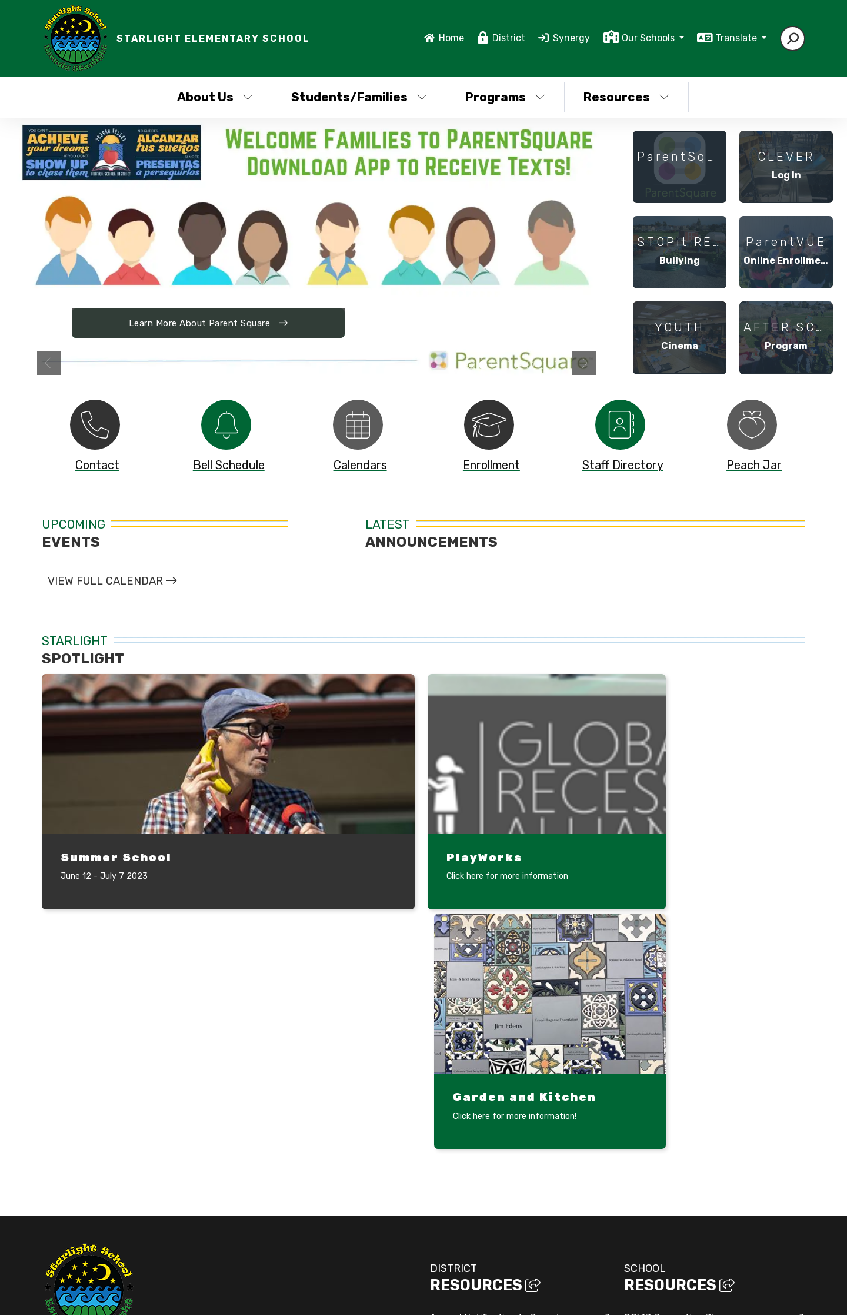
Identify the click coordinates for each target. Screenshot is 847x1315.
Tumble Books (654, 1144)
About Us (215, 96)
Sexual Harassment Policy (487, 1191)
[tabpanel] (317, 251)
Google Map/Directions (254, 1159)
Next (584, 363)
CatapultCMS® (423, 1294)
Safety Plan (650, 1119)
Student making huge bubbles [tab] (542, 365)
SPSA (636, 1168)
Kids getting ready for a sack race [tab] (518, 365)
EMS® (466, 1294)
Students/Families (359, 96)
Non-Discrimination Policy (619, 1297)
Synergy (571, 38)
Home (451, 38)
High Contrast (711, 1297)
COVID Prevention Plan (674, 1071)
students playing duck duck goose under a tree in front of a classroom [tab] (495, 365)
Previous (49, 363)
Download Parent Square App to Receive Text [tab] (483, 365)
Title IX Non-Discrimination (489, 1215)
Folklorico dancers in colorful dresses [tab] (506, 365)
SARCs (444, 1167)
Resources (626, 96)
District (508, 38)
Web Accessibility (468, 1239)
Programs (505, 96)
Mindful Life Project (668, 1095)
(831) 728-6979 (76, 1144)
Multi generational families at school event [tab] (553, 365)
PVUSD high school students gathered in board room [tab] (471, 365)
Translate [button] (737, 38)
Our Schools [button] (649, 38)
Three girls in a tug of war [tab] (530, 365)
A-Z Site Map (773, 1297)
